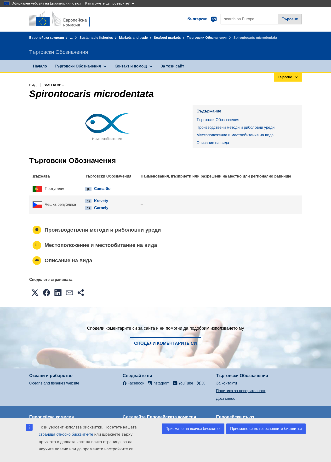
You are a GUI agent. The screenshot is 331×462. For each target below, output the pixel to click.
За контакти (226, 383)
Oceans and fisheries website (54, 383)
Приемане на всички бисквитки (193, 429)
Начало (40, 66)
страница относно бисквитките (66, 434)
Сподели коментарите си (165, 343)
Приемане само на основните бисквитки (266, 429)
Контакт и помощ (130, 66)
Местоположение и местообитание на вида (235, 135)
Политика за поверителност (241, 391)
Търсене (290, 19)
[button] (35, 292)
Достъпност (226, 398)
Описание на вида (212, 143)
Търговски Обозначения (207, 37)
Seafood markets (167, 37)
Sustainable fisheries (96, 37)
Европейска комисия (46, 37)
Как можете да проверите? (109, 3)
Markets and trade (133, 37)
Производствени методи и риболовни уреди (235, 127)
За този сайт (172, 66)
